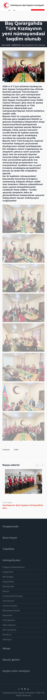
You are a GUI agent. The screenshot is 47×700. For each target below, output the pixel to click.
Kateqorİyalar (11, 560)
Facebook (6, 450)
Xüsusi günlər (11, 659)
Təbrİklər (8, 548)
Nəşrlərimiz (7, 615)
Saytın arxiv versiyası (16, 670)
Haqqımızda (10, 526)
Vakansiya (7, 639)
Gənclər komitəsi (9, 606)
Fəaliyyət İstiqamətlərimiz (13, 567)
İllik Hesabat (7, 577)
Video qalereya (9, 625)
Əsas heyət (9, 537)
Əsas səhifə (6, 45)
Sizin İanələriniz (9, 630)
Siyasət (5, 591)
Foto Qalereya (8, 620)
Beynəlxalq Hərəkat (11, 611)
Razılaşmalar (8, 586)
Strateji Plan (7, 572)
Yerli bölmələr (8, 601)
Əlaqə (6, 648)
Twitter (16, 450)
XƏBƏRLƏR (16, 45)
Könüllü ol (6, 635)
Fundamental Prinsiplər (12, 596)
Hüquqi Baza (8, 582)
